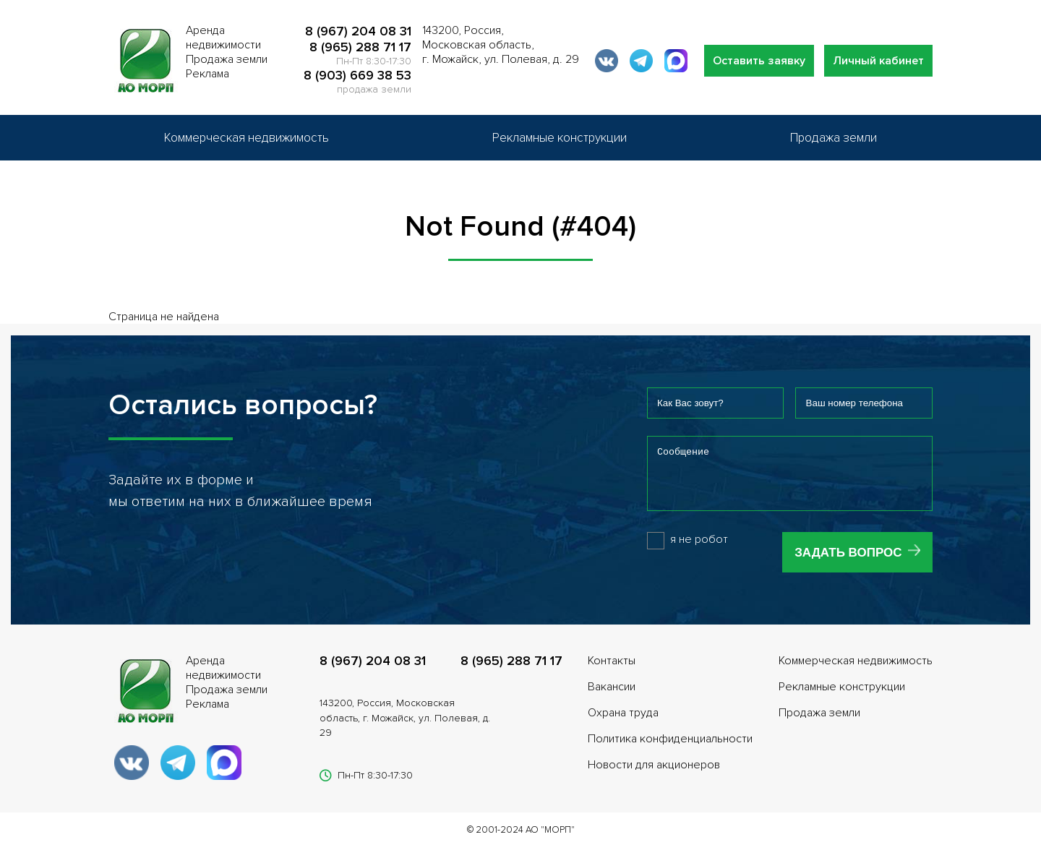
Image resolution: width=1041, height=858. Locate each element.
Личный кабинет (878, 60)
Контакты (611, 671)
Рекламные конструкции (559, 137)
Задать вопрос (847, 563)
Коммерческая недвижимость (246, 137)
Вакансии (611, 697)
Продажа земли (833, 137)
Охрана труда (623, 723)
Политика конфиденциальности (670, 749)
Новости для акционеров (654, 775)
